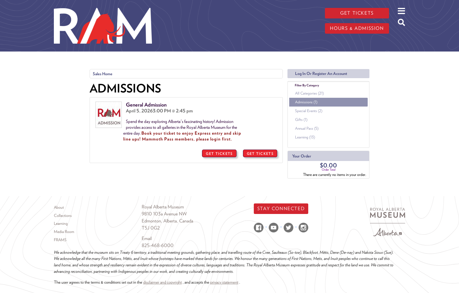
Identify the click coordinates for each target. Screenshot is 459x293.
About (59, 207)
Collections (63, 215)
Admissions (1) (306, 102)
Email (147, 238)
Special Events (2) (308, 111)
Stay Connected (281, 208)
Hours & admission (357, 28)
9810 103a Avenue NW (164, 214)
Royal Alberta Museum (163, 207)
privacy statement (224, 282)
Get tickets (357, 13)
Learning (61, 223)
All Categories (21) (309, 93)
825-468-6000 (158, 245)
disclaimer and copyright (162, 282)
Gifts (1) (301, 119)
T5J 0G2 (151, 228)
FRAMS (60, 239)
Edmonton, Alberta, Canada (167, 221)
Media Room (64, 231)
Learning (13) (305, 137)
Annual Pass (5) (306, 128)
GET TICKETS (219, 153)
